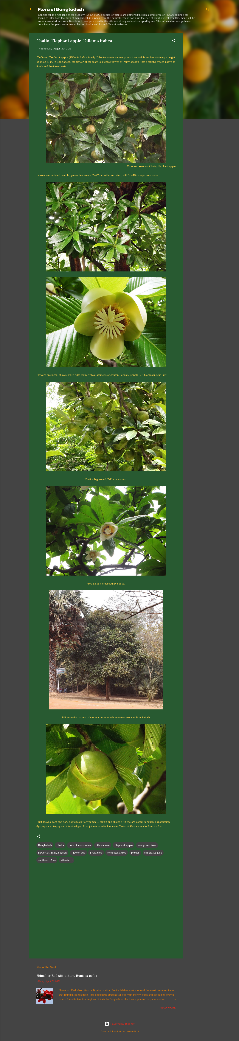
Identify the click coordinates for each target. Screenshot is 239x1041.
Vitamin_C (66, 860)
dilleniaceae (103, 845)
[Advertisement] (198, 89)
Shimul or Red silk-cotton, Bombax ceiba (66, 976)
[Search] (208, 10)
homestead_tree (116, 852)
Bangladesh (45, 845)
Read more (168, 1007)
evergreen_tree (147, 845)
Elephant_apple (123, 845)
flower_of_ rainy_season (52, 852)
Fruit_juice (96, 852)
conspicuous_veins (80, 845)
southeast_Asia (47, 860)
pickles (135, 852)
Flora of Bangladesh (61, 9)
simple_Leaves (153, 852)
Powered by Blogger (120, 1023)
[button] (173, 41)
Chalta (60, 845)
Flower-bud (78, 852)
